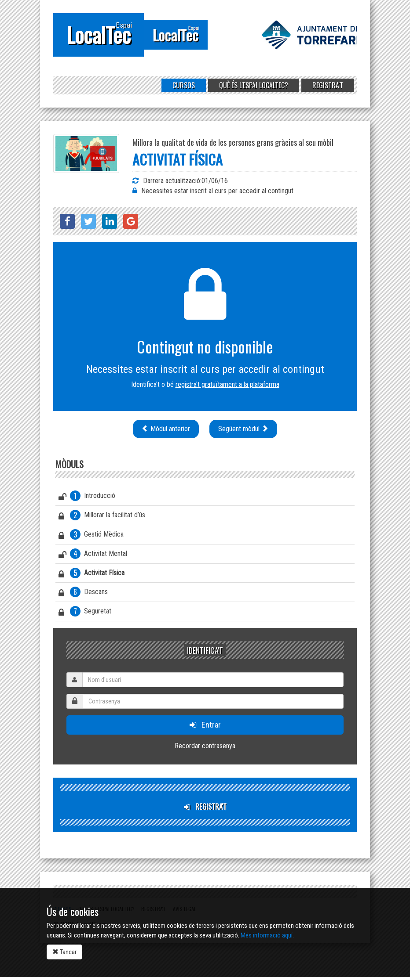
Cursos (183, 85)
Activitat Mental (93, 555)
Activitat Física (91, 574)
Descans (83, 593)
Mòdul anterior (166, 429)
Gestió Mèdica (91, 535)
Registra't (327, 85)
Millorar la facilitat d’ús (102, 516)
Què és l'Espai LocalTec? (253, 85)
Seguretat (85, 612)
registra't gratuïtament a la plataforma (227, 384)
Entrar (205, 724)
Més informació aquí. (267, 935)
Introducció (87, 497)
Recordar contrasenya (205, 746)
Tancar (64, 951)
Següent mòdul (243, 429)
